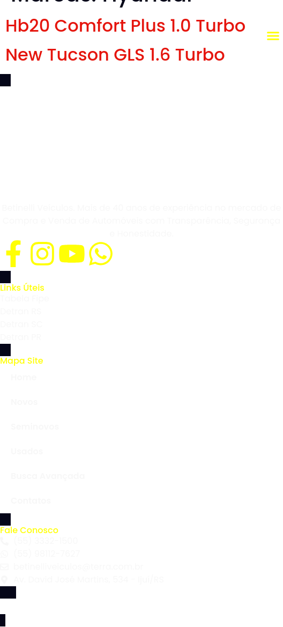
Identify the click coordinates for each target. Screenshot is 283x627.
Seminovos (35, 427)
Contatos (31, 501)
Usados (27, 451)
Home (23, 377)
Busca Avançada (48, 476)
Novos (24, 402)
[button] (273, 36)
